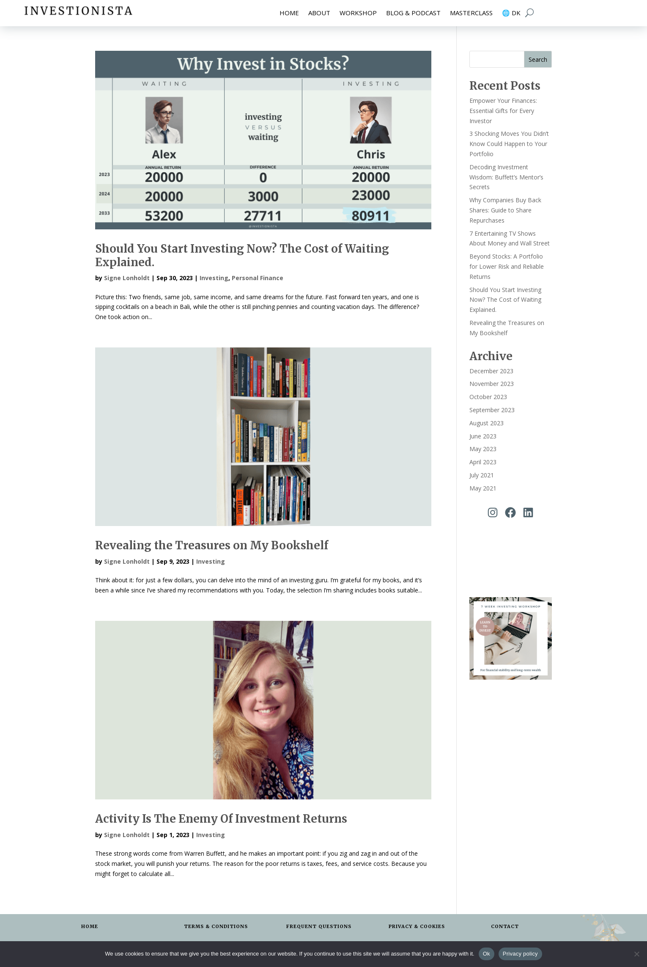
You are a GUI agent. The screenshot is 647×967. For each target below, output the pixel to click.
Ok (486, 953)
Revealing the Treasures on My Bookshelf (211, 545)
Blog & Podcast (413, 13)
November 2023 (491, 384)
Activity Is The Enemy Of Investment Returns (221, 819)
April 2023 (482, 462)
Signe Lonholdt (127, 278)
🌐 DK (511, 13)
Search (538, 59)
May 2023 (482, 449)
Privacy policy (520, 953)
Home (289, 13)
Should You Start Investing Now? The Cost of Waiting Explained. (242, 255)
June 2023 (482, 436)
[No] (636, 954)
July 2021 (481, 475)
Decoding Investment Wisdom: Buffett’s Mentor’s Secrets (506, 177)
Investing (214, 278)
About (319, 13)
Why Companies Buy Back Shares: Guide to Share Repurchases (505, 210)
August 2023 (486, 423)
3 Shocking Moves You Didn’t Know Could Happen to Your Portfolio (509, 143)
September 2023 (492, 410)
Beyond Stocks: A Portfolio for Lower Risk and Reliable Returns (506, 266)
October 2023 (488, 397)
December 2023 (491, 371)
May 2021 (482, 488)
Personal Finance (257, 278)
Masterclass (471, 13)
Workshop (358, 13)
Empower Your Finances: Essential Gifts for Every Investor (503, 110)
